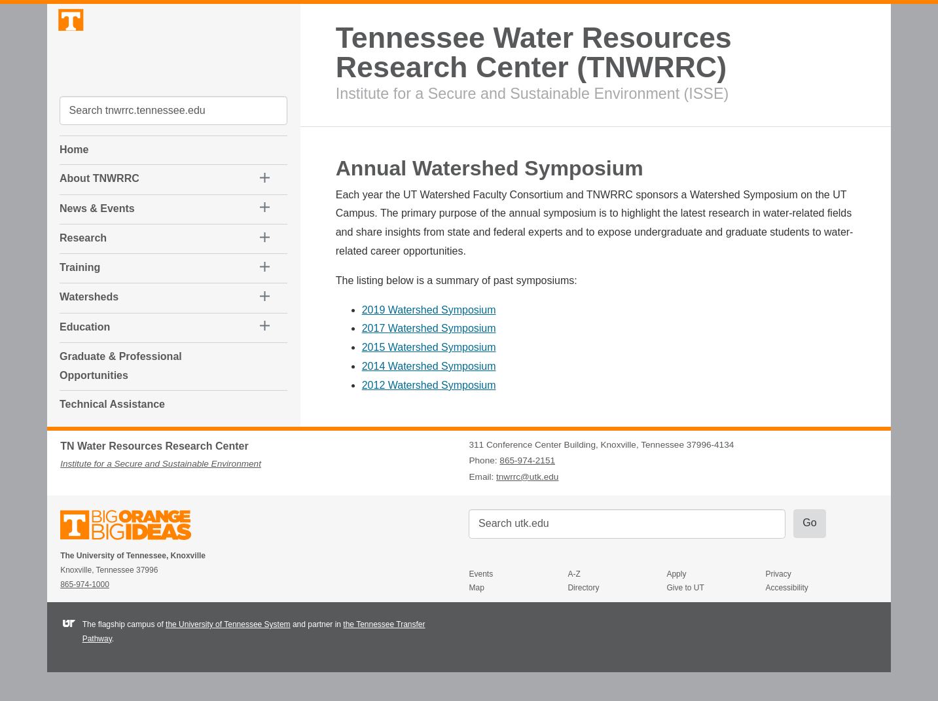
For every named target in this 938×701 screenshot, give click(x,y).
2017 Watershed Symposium (429, 328)
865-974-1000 (84, 612)
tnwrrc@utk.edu (527, 505)
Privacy (778, 602)
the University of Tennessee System (228, 653)
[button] (164, 187)
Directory (583, 616)
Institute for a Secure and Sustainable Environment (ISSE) (532, 93)
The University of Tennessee (133, 555)
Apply (676, 602)
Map (476, 616)
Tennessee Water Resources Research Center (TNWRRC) (534, 52)
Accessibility (786, 616)
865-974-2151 (527, 489)
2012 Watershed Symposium (429, 385)
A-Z (574, 602)
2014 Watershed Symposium (429, 366)
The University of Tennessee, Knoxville (173, 61)
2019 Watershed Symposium (429, 309)
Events (481, 602)
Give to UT (685, 616)
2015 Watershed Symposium (429, 347)
